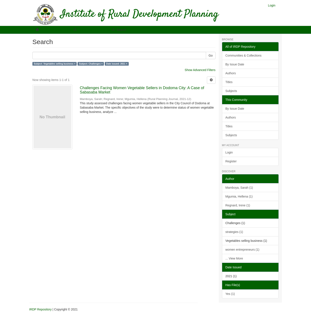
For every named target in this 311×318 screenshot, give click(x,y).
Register (231, 161)
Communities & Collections (243, 55)
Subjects (231, 91)
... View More (234, 258)
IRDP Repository (40, 309)
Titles (229, 82)
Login (229, 152)
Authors (230, 73)
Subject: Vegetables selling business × (54, 63)
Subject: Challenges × (91, 63)
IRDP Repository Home (56, 30)
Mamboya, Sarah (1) (239, 187)
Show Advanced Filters (200, 70)
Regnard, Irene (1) (237, 205)
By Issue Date (234, 64)
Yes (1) (230, 294)
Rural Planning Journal (94, 30)
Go (211, 55)
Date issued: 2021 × (116, 63)
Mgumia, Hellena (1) (239, 196)
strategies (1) (234, 232)
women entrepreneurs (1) (242, 249)
